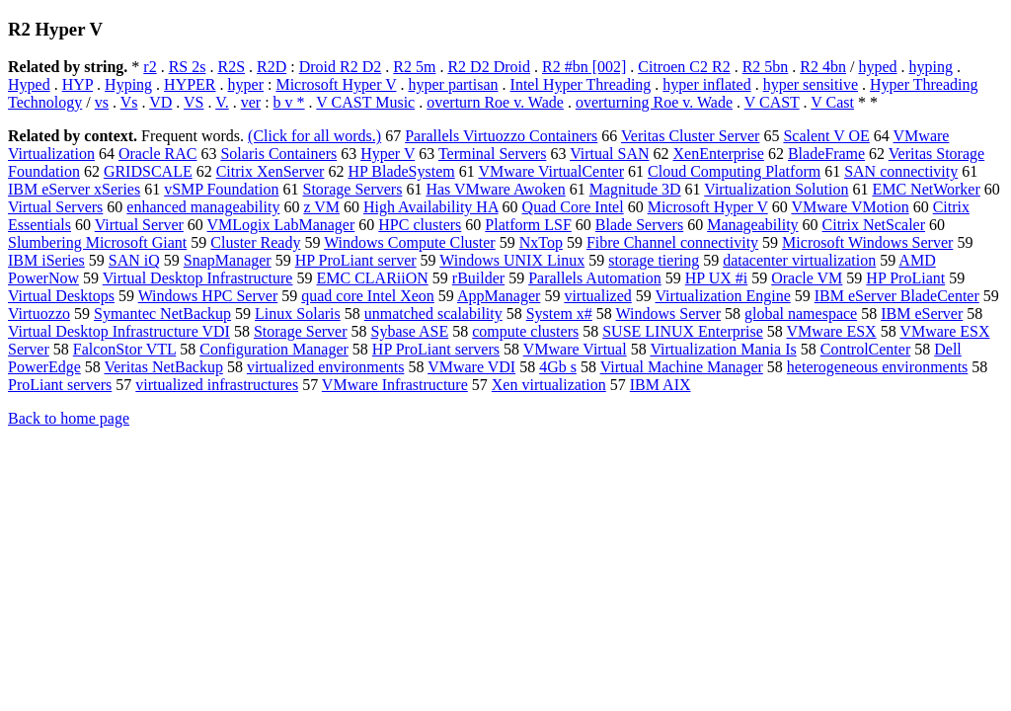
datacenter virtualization (799, 260)
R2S (231, 66)
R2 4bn (823, 66)
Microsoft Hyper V (335, 84)
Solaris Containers (278, 153)
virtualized (597, 295)
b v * (289, 102)
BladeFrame (826, 153)
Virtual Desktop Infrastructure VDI (119, 331)
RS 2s (187, 66)
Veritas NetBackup (163, 366)
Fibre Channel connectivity (672, 242)
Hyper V (387, 153)
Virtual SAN (609, 153)
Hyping (128, 84)
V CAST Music (365, 102)
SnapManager (228, 260)
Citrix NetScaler (873, 224)
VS (193, 102)
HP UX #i (716, 278)
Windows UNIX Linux (511, 260)
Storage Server (301, 331)
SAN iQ (134, 260)
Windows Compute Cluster (410, 242)
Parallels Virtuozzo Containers (501, 135)
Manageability (752, 224)
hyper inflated (706, 84)
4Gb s (558, 366)
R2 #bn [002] (584, 66)
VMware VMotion (849, 206)
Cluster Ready (255, 242)
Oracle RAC (157, 153)
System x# (559, 313)
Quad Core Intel (573, 206)
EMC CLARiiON (372, 278)
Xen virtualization (549, 384)
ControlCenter (865, 349)
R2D (271, 66)
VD (160, 102)
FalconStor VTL (124, 349)
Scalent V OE (826, 135)
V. (222, 102)
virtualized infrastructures (216, 384)
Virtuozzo (39, 313)
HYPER (189, 84)
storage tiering (653, 260)
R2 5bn (765, 66)
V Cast (832, 102)
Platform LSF (528, 224)
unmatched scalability (433, 313)
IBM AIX (660, 384)
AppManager (498, 295)
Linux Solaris (298, 313)
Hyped (29, 84)
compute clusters (525, 331)
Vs (129, 102)
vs (102, 102)
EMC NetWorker (925, 189)
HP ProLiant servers (436, 349)
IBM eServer (922, 313)
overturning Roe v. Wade (654, 102)
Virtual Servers (55, 206)
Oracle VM (806, 278)
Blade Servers (639, 224)
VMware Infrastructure (395, 384)
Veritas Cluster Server (690, 135)
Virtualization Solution (776, 189)
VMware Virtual (575, 349)
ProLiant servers (60, 384)
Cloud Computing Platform (734, 171)
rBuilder (478, 278)
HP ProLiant (905, 278)
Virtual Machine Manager (681, 366)
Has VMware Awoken (495, 189)
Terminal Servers (492, 153)
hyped (877, 66)
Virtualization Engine (723, 295)
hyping (931, 66)
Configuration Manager (274, 349)
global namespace (800, 313)
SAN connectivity (901, 171)
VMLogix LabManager (281, 224)
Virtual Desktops (61, 295)
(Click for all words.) (314, 135)
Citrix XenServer (270, 171)
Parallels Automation (594, 278)
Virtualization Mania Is (723, 349)
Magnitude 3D (635, 189)
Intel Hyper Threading (581, 84)
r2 (149, 66)
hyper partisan (453, 84)
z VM (321, 206)
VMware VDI (471, 366)
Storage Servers (353, 189)
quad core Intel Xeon (367, 295)
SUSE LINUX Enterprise (682, 331)
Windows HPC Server (208, 295)
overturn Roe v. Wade (495, 102)
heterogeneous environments (878, 366)
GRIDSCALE (148, 171)
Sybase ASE (410, 331)
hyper (246, 84)
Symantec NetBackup (162, 313)
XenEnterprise (718, 153)
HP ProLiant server (356, 260)
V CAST (772, 102)
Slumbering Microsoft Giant (97, 242)
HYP (77, 84)
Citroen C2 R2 (684, 66)
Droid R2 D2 (340, 66)
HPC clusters (419, 224)
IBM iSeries (46, 260)
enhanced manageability (202, 206)
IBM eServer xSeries (74, 189)
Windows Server (668, 313)
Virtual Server (139, 224)
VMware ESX (832, 331)
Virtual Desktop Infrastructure (198, 278)
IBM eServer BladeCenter (897, 295)
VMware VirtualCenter (551, 171)
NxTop (541, 242)
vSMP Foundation (221, 189)
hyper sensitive (810, 84)
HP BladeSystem (401, 171)
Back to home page (68, 418)
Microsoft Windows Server (867, 242)
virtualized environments (326, 366)
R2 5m (414, 66)
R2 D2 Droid (488, 66)
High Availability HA (431, 206)
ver (251, 102)
